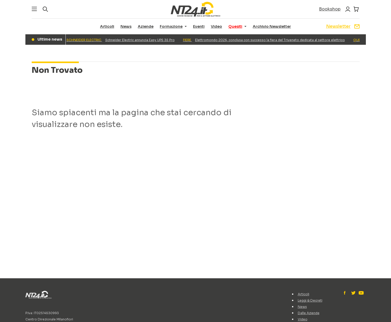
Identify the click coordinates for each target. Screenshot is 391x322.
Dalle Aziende (309, 313)
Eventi (199, 26)
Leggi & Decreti (310, 300)
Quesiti (235, 26)
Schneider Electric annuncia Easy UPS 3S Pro (121, 40)
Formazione (171, 26)
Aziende (145, 26)
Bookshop (329, 9)
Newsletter (343, 26)
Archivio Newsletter (272, 26)
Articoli (107, 26)
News (125, 26)
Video (216, 26)
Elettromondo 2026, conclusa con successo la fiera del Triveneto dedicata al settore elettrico (265, 40)
